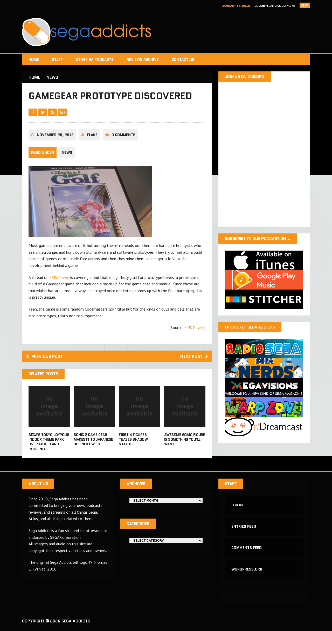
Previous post (44, 356)
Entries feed (243, 526)
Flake (92, 134)
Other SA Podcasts (95, 59)
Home (34, 59)
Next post (194, 356)
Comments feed (246, 547)
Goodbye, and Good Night (275, 5)
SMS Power (59, 277)
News (67, 152)
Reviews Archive (143, 59)
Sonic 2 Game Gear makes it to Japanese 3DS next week (93, 439)
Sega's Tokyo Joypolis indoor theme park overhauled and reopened (49, 442)
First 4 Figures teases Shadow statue (133, 439)
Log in (237, 505)
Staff (57, 59)
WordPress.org (246, 569)
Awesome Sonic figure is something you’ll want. (184, 439)
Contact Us (183, 59)
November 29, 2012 (55, 134)
